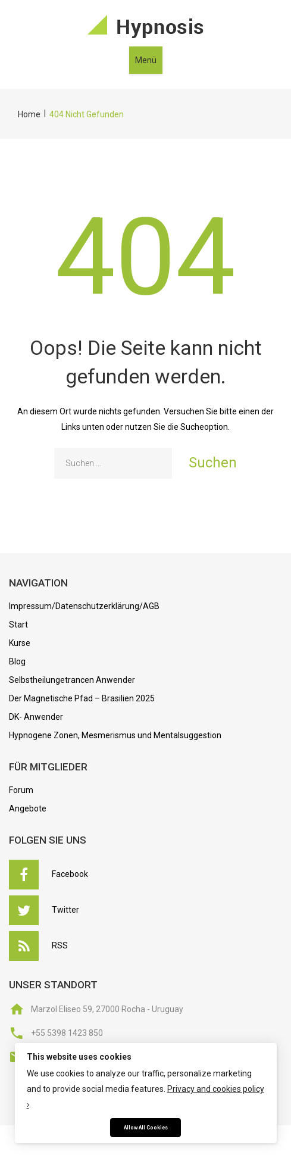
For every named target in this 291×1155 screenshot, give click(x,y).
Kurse (19, 643)
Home (29, 114)
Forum (21, 790)
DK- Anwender (36, 717)
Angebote (27, 808)
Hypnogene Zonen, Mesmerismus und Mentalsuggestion (115, 735)
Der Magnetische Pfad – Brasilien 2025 (82, 698)
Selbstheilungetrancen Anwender (72, 680)
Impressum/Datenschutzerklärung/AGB (84, 606)
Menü (146, 60)
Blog (17, 661)
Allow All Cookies (146, 1128)
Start (18, 624)
